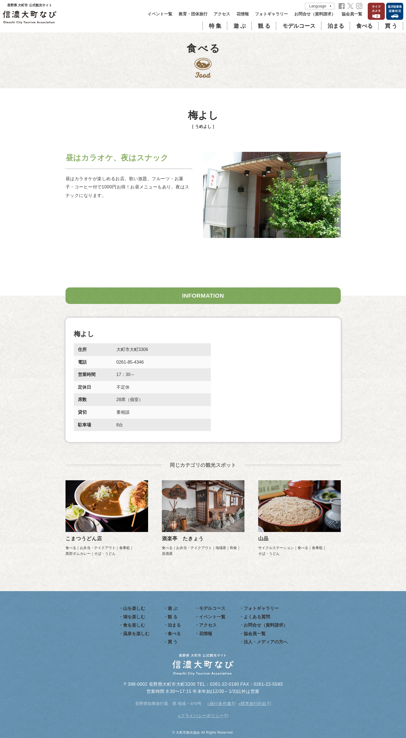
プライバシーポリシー (202, 715)
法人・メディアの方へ (266, 642)
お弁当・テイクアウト (98, 548)
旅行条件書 (220, 703)
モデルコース (298, 26)
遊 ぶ (239, 26)
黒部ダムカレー (78, 554)
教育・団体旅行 (193, 14)
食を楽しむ (134, 625)
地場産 (221, 548)
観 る (264, 26)
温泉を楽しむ (136, 633)
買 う (391, 26)
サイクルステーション (276, 548)
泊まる (336, 26)
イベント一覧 (160, 14)
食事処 (124, 548)
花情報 (242, 14)
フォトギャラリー (271, 14)
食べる (364, 26)
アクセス (222, 14)
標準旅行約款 (254, 703)
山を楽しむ (134, 608)
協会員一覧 (352, 14)
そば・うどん (105, 554)
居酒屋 (167, 554)
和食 (233, 548)
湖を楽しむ (134, 616)
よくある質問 (257, 616)
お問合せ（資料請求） (315, 14)
